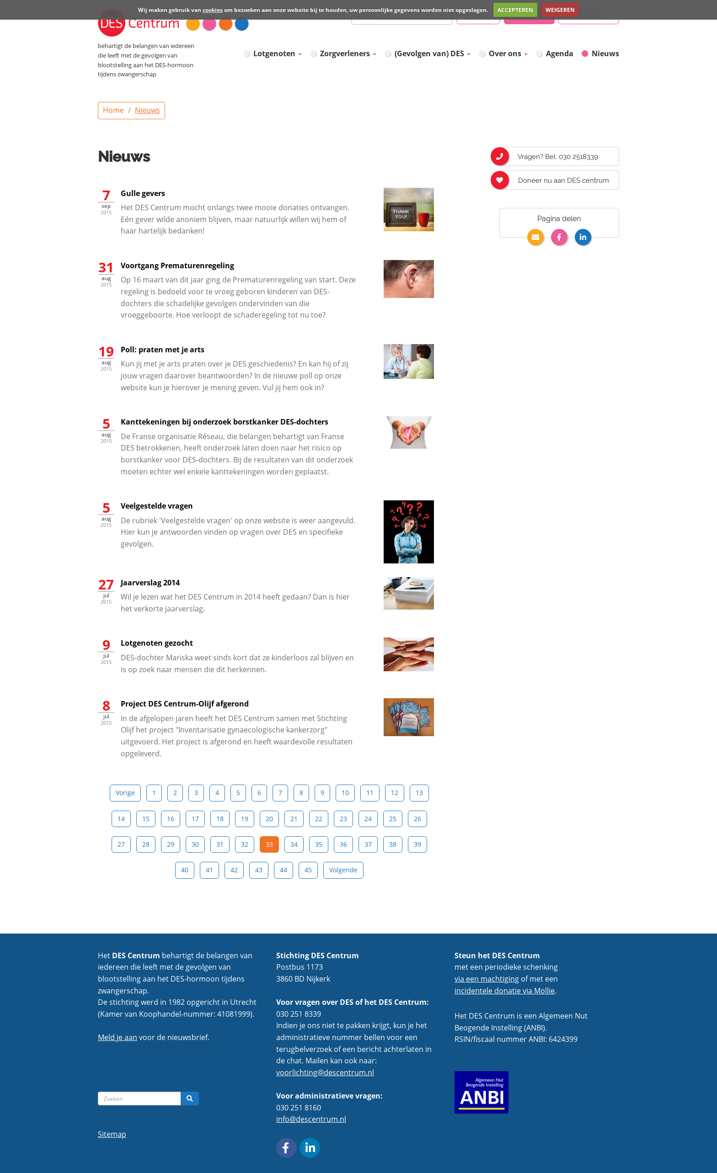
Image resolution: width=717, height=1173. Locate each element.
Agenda (559, 53)
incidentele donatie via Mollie (505, 991)
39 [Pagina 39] (417, 844)
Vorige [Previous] (125, 792)
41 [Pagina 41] (209, 869)
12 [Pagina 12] (394, 792)
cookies (213, 10)
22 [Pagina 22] (318, 818)
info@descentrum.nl (311, 1119)
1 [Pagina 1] (154, 792)
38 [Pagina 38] (392, 844)
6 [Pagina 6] (259, 792)
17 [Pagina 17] (195, 818)
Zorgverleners (348, 53)
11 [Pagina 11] (370, 792)
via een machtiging (487, 979)
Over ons (508, 53)
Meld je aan (117, 1037)
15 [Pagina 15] (146, 818)
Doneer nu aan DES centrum (554, 180)
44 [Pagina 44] (283, 869)
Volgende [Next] (343, 869)
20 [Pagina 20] (269, 818)
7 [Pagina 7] (280, 792)
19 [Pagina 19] (244, 818)
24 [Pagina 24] (368, 818)
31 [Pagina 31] (220, 844)
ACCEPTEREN (515, 10)
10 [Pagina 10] (345, 792)
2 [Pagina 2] (175, 792)
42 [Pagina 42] (234, 869)
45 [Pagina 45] (308, 869)
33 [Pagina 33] (269, 844)
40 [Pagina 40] (184, 869)
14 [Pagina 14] (121, 818)
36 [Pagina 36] (343, 844)
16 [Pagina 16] (170, 818)
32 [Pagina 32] (244, 844)
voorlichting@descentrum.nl (325, 1072)
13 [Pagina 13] (419, 792)
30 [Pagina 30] (195, 844)
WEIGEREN (560, 10)
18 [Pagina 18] (220, 818)
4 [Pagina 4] (217, 792)
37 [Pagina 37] (368, 844)
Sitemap (112, 1134)
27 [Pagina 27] (121, 844)
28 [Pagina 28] (146, 844)
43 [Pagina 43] (258, 869)
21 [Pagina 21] (294, 818)
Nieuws (605, 53)
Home (113, 110)
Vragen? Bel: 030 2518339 (548, 156)
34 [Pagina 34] (294, 844)
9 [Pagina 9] (322, 792)
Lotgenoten (277, 53)
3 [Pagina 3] (196, 792)
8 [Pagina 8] (301, 792)
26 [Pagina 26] (417, 818)
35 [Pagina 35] (318, 844)
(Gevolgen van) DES (433, 53)
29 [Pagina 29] (170, 844)
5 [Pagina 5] (238, 792)
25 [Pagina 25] (392, 818)
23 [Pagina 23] (343, 818)
